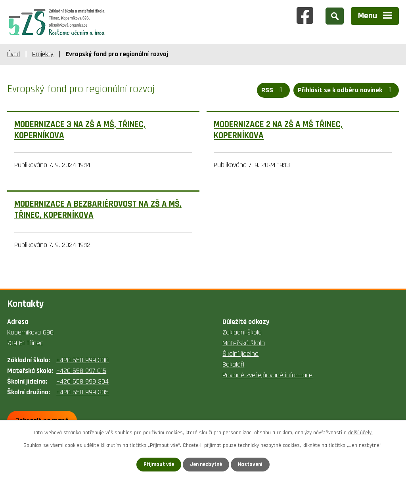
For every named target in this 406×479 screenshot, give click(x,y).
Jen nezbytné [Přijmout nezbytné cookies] (206, 464)
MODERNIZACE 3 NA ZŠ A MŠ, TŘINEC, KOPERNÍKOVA (80, 130)
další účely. (360, 432)
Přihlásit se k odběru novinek (346, 90)
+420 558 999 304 (82, 381)
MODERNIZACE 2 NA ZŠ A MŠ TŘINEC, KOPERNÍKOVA (278, 130)
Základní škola (242, 332)
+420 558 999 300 (82, 360)
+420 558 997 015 (81, 370)
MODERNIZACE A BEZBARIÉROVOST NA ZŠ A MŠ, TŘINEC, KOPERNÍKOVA (98, 209)
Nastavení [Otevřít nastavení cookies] (250, 464)
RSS (273, 90)
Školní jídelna (240, 353)
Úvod (13, 54)
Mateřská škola (243, 343)
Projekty (43, 54)
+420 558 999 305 (82, 392)
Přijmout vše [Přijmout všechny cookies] (159, 464)
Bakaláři (233, 364)
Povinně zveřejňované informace (267, 375)
